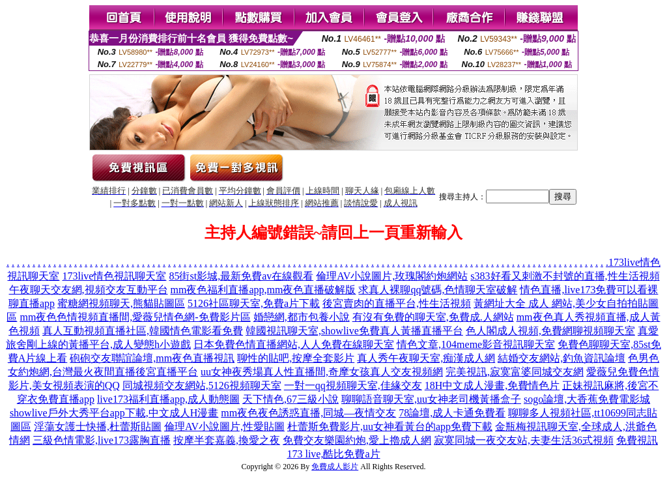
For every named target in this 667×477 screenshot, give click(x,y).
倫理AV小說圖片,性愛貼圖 (224, 426)
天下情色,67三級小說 (290, 399)
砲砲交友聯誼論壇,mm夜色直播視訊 (152, 358)
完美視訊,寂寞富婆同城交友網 (515, 371)
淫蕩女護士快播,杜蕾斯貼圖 (98, 426)
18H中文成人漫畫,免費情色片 (492, 385)
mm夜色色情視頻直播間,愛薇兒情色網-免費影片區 (135, 317)
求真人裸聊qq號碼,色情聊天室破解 (437, 289)
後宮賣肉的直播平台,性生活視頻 (396, 303)
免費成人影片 (334, 466)
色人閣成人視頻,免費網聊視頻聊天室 (550, 330)
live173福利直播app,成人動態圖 (168, 399)
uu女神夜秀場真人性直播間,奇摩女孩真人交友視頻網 (322, 371)
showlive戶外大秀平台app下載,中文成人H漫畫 (114, 412)
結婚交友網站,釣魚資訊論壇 (561, 358)
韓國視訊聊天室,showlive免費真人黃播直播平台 (354, 330)
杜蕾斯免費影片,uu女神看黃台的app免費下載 (389, 426)
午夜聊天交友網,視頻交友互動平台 (88, 289)
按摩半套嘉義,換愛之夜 (226, 440)
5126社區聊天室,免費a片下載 (254, 303)
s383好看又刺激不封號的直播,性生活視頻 (564, 276)
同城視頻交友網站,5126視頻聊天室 (201, 385)
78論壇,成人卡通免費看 (452, 412)
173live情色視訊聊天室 (114, 276)
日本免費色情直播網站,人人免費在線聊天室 (293, 344)
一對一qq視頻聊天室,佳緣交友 (353, 385)
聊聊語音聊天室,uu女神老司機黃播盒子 (431, 399)
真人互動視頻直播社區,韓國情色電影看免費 (142, 330)
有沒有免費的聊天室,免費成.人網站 (433, 317)
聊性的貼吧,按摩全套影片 (295, 358)
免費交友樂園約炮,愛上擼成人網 (357, 440)
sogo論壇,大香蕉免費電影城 (587, 399)
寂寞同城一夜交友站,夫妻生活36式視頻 (524, 440)
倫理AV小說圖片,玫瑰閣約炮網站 (392, 276)
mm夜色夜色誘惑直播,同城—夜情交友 (308, 412)
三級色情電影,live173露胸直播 (102, 440)
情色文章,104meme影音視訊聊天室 (476, 344)
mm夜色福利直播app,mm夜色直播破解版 (263, 289)
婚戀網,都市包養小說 (301, 317)
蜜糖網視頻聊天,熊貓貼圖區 (121, 303)
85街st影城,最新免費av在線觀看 (241, 276)
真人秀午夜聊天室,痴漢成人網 (426, 358)
